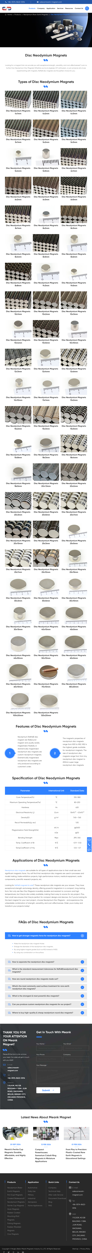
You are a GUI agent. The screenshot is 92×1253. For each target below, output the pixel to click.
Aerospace (32, 1199)
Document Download (57, 1196)
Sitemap (75, 1246)
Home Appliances (35, 1203)
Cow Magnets (13, 1231)
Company (41, 8)
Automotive (32, 1185)
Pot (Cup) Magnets (15, 1192)
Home (9, 15)
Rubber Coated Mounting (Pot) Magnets (13, 1213)
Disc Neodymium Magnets (60, 15)
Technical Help (54, 1189)
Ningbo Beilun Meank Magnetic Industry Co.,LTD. (28, 1246)
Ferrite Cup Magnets (15, 1203)
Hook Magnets (13, 1206)
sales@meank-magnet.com (51, 2)
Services (60, 8)
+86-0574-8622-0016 (16, 2)
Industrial (31, 1196)
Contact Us (79, 8)
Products (32, 8)
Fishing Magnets (13, 1221)
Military (31, 1192)
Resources (69, 8)
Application (51, 8)
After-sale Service (55, 1192)
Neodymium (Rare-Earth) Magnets (35, 15)
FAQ (50, 1203)
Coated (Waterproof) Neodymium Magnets (16, 1197)
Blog (50, 1199)
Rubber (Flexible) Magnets (14, 1226)
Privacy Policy (85, 1246)
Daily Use (32, 1189)
